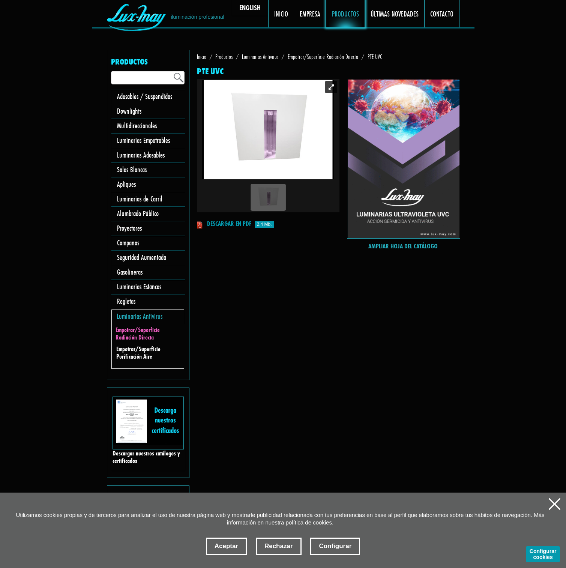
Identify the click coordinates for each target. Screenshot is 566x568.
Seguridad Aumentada (141, 257)
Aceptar (226, 546)
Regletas (126, 301)
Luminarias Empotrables (143, 140)
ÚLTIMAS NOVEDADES (395, 13)
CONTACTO (442, 13)
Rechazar (278, 546)
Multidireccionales (137, 125)
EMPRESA (310, 13)
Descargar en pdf (229, 223)
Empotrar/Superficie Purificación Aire (138, 353)
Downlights (129, 111)
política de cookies (309, 522)
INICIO (281, 13)
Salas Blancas (132, 169)
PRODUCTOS (345, 13)
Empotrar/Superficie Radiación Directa (138, 333)
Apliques (126, 184)
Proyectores (129, 228)
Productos (224, 56)
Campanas (128, 242)
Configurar (335, 546)
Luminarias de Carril (139, 199)
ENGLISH (250, 7)
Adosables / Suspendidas (144, 96)
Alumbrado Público (138, 213)
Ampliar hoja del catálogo (403, 246)
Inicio (201, 56)
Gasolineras (130, 272)
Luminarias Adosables (141, 155)
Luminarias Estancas (139, 286)
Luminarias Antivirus (139, 316)
